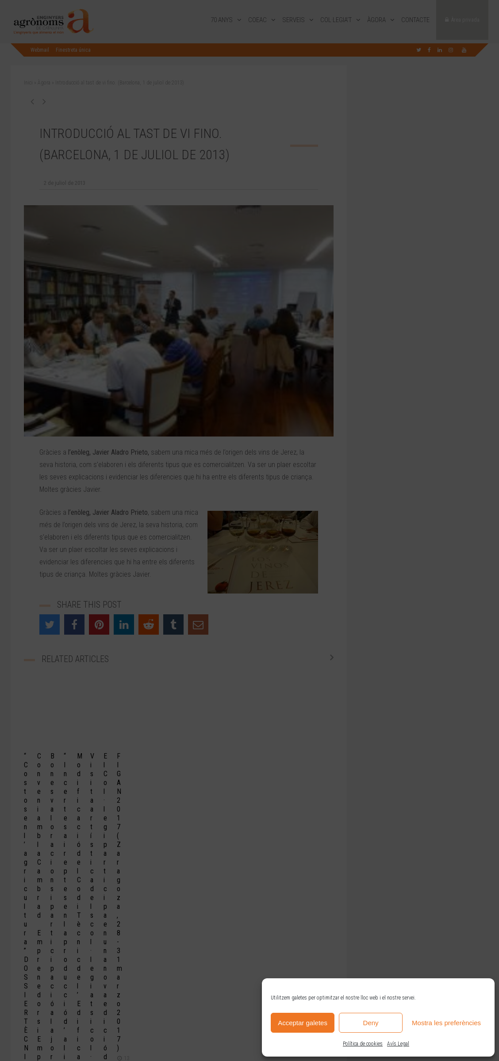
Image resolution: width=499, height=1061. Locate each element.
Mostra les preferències (446, 1023)
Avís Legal (398, 1044)
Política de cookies (363, 1044)
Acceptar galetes (302, 1023)
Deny (371, 1023)
